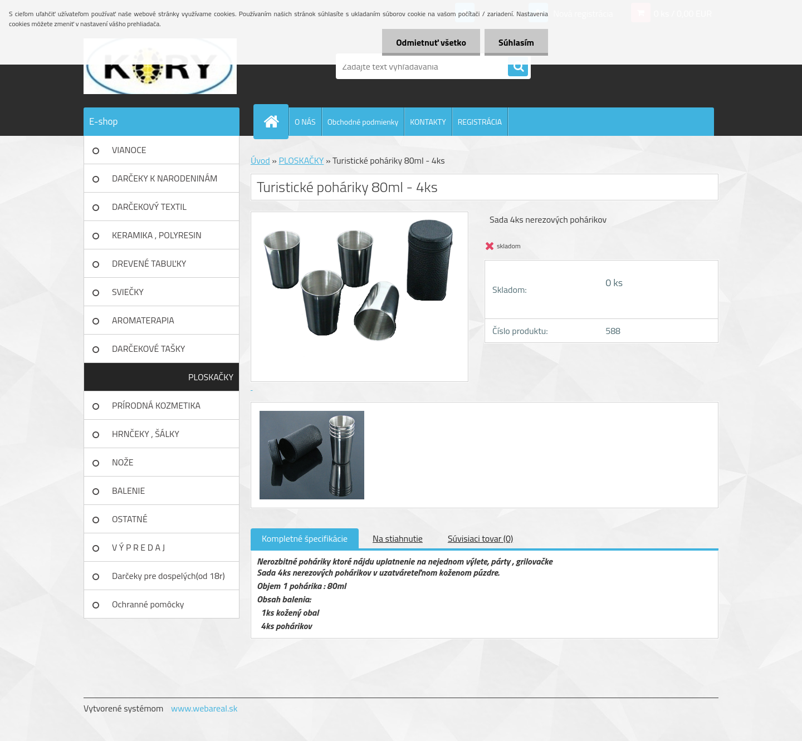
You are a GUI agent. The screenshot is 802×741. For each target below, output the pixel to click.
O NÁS (305, 121)
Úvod (260, 160)
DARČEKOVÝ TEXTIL (149, 206)
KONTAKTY (428, 121)
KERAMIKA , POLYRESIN (157, 235)
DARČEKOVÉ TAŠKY (148, 348)
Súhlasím (516, 42)
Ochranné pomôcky (148, 604)
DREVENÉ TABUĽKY (149, 263)
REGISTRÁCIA (480, 121)
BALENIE (128, 490)
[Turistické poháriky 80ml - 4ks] (310, 412)
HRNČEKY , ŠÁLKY (145, 433)
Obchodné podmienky (363, 121)
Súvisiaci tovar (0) (480, 538)
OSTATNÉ (130, 519)
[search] (518, 66)
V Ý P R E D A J (138, 547)
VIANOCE (129, 149)
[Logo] (160, 66)
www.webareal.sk (204, 708)
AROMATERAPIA (143, 320)
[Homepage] (275, 121)
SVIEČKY (128, 291)
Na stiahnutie (398, 538)
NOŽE (123, 462)
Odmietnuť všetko (431, 42)
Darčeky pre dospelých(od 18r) (168, 575)
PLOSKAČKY (210, 377)
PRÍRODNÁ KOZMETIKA (156, 405)
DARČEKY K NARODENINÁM (164, 178)
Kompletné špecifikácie (305, 538)
